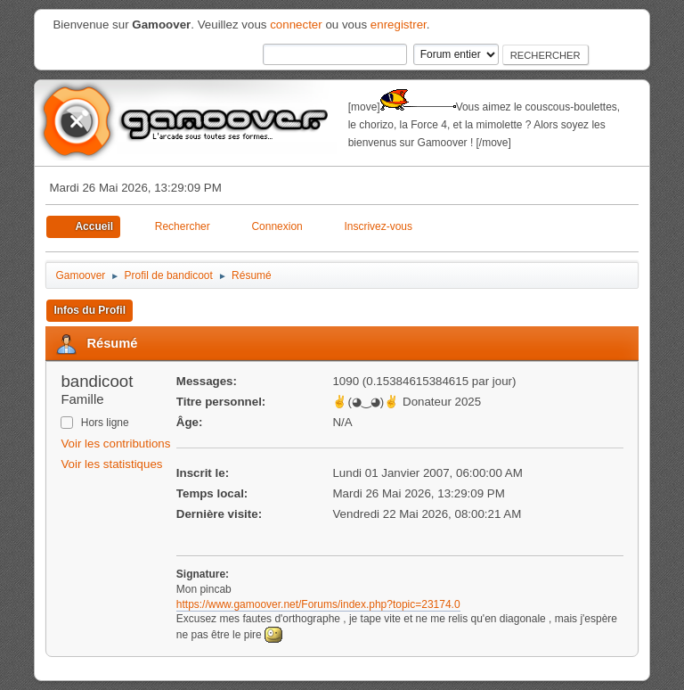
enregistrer (398, 24)
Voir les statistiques (111, 464)
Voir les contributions (115, 443)
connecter (296, 24)
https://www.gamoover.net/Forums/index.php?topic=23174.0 (318, 604)
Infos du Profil (89, 310)
